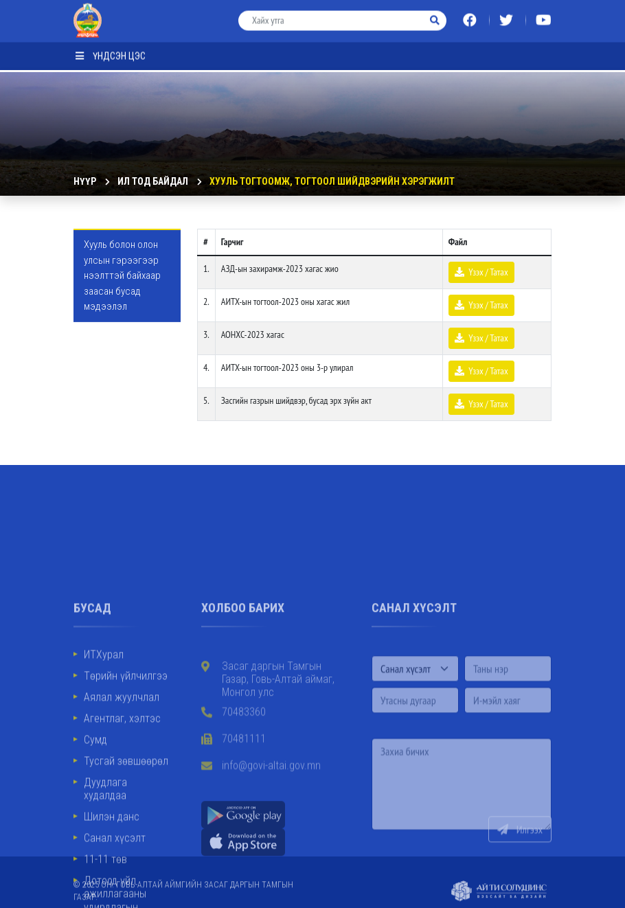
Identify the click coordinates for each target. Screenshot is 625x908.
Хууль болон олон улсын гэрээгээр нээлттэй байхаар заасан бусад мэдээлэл (122, 275)
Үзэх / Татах (481, 272)
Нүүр (84, 181)
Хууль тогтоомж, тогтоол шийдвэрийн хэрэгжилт (332, 181)
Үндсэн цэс (111, 51)
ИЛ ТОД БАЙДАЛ (152, 181)
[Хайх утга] (331, 16)
